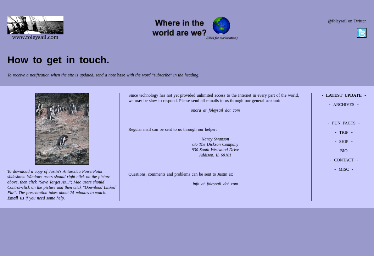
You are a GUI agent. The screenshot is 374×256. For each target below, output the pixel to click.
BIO (343, 150)
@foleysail (337, 20)
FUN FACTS (344, 123)
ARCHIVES (344, 104)
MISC (344, 169)
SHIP (343, 141)
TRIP (343, 132)
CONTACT (344, 160)
